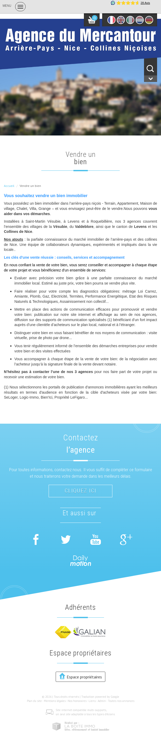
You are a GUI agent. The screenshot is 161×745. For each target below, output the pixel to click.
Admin (102, 701)
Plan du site (34, 701)
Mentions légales (55, 701)
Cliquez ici (80, 491)
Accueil (9, 186)
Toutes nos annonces (121, 701)
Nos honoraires (77, 701)
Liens (92, 701)
